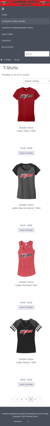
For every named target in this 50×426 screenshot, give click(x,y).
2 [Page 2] (21, 399)
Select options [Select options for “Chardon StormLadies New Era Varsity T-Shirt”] (26, 230)
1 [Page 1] (17, 399)
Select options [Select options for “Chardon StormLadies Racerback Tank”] (26, 307)
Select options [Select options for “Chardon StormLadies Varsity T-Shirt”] (26, 384)
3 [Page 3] (26, 399)
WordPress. (32, 421)
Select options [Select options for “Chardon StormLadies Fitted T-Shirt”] (26, 153)
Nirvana (24, 421)
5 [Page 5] (35, 399)
